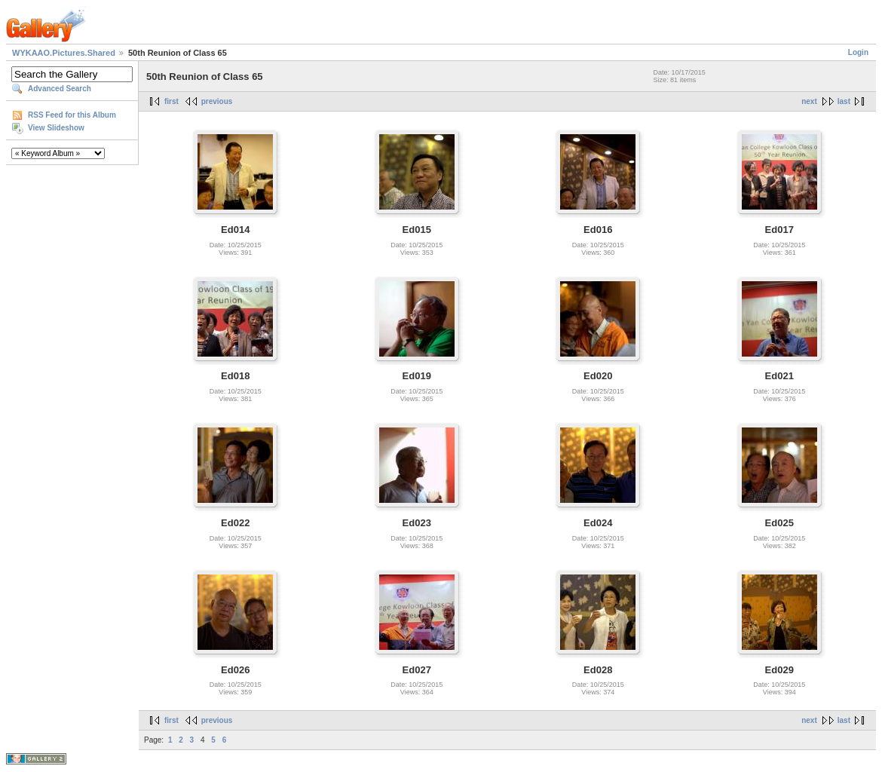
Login (858, 52)
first (171, 101)
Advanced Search (59, 88)
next (809, 101)
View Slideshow (56, 128)
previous (217, 101)
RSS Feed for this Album (72, 115)
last (844, 101)
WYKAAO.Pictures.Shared (63, 52)
